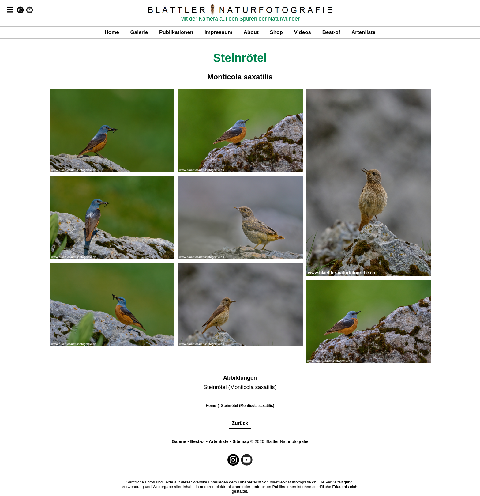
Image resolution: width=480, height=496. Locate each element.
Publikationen (176, 32)
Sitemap (240, 441)
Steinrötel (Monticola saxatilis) (247, 405)
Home (112, 32)
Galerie (139, 32)
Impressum (218, 32)
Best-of (331, 32)
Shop (276, 32)
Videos (302, 32)
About (251, 32)
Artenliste (363, 32)
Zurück (240, 423)
